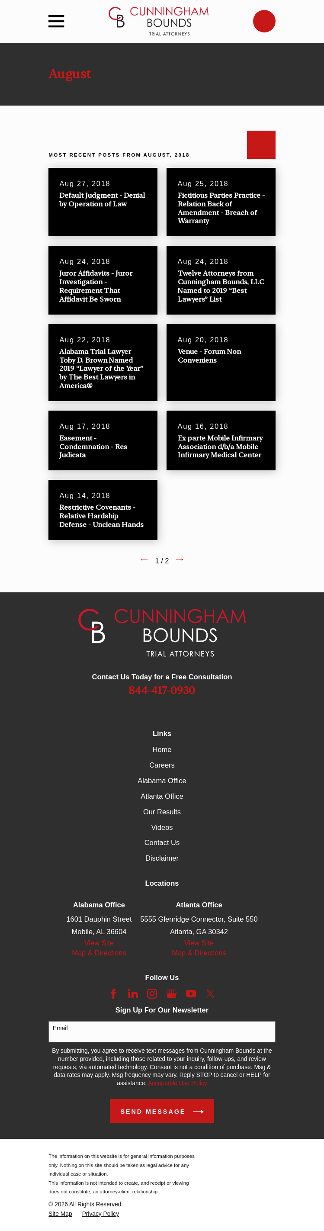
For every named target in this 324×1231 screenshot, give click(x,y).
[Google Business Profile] (171, 994)
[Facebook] (114, 994)
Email (60, 1028)
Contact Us (162, 842)
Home (162, 749)
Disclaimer (162, 858)
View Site (99, 943)
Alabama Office (162, 780)
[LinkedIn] (133, 994)
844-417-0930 (161, 690)
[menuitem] (60, 1214)
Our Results (162, 812)
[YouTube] (191, 994)
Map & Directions (99, 953)
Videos (162, 827)
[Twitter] (210, 994)
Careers (162, 765)
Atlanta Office (162, 796)
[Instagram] (152, 994)
